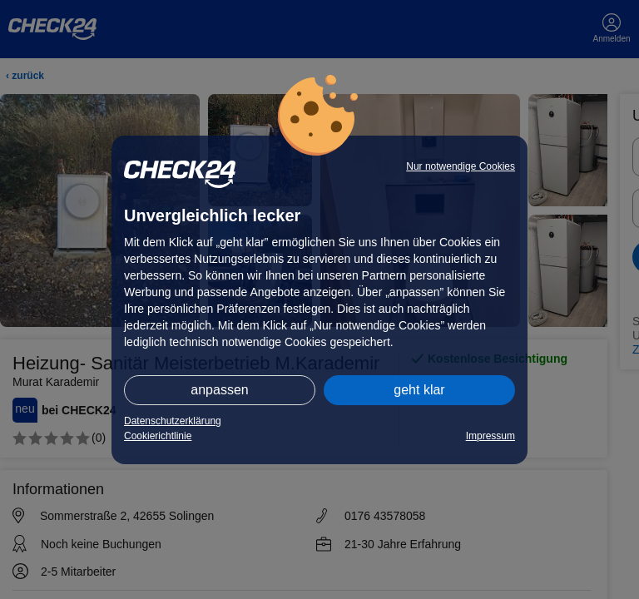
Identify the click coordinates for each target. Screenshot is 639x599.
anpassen (219, 390)
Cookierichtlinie (157, 436)
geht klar (419, 390)
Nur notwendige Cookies (460, 166)
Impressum (490, 436)
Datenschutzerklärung (172, 421)
